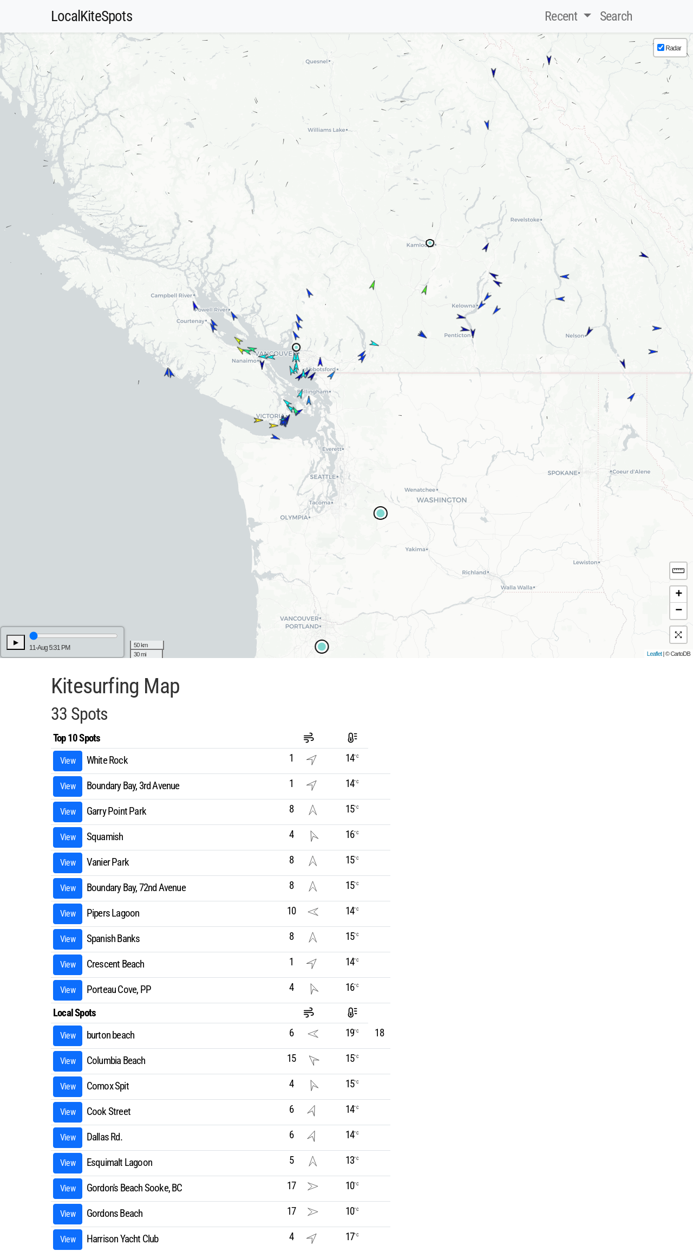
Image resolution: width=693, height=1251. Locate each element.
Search (616, 16)
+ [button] (678, 594)
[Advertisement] (484, 754)
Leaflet (654, 653)
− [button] (678, 611)
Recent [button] (562, 16)
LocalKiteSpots (91, 16)
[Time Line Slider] (73, 635)
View (67, 761)
